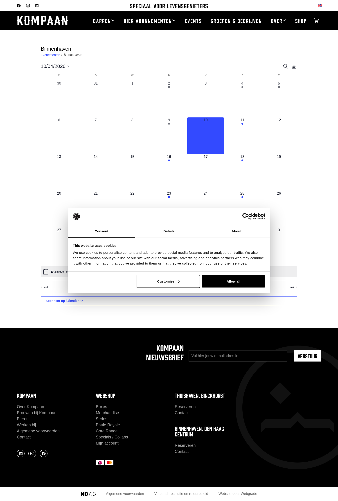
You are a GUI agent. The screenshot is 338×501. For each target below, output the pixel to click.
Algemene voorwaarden (38, 431)
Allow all (233, 281)
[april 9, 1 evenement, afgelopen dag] (169, 135)
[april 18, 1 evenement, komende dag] (242, 172)
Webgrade (249, 494)
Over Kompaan (30, 406)
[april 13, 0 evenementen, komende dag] (59, 172)
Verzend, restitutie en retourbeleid (181, 494)
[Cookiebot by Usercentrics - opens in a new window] (245, 216)
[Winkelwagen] (316, 20)
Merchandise (107, 413)
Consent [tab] (101, 231)
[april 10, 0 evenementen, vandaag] (205, 135)
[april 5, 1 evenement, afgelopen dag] (279, 99)
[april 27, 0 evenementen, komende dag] (59, 245)
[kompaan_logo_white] (47, 21)
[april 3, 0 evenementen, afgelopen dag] (205, 99)
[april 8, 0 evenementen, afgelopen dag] (132, 135)
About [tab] (236, 231)
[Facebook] (19, 5)
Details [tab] (169, 231)
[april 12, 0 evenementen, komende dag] (279, 135)
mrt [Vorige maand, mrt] (44, 287)
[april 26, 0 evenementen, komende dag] (279, 209)
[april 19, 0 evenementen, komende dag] (279, 172)
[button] (113, 20)
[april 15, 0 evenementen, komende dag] (132, 172)
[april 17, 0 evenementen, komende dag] (205, 172)
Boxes (101, 406)
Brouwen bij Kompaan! (37, 413)
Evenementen (50, 55)
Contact (24, 437)
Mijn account (107, 443)
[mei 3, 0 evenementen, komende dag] (279, 245)
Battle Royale (108, 425)
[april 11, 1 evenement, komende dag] (242, 135)
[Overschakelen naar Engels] (320, 5)
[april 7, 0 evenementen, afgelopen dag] (95, 135)
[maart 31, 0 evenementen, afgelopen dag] (95, 99)
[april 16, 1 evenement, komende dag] (169, 172)
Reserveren (185, 406)
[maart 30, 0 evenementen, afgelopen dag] (59, 99)
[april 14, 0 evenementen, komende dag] (95, 172)
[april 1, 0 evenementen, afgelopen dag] (132, 99)
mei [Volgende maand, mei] (293, 287)
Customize (168, 281)
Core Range (107, 431)
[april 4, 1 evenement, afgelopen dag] (242, 99)
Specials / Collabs (112, 437)
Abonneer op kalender (62, 301)
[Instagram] (28, 6)
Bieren (23, 419)
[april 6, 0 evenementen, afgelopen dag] (59, 135)
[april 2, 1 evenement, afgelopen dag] (169, 99)
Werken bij (26, 425)
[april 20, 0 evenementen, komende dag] (59, 209)
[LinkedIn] (36, 5)
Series (101, 419)
